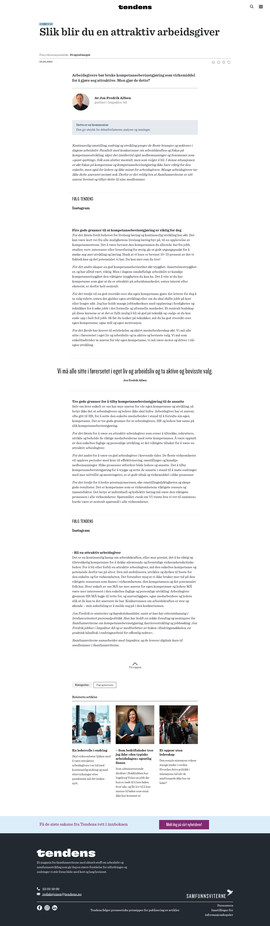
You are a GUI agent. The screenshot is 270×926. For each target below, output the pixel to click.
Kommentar (46, 24)
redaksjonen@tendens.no (59, 894)
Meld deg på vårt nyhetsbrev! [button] (184, 824)
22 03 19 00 (48, 889)
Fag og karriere (104, 685)
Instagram (81, 208)
